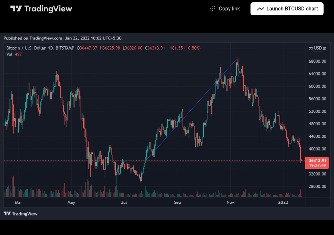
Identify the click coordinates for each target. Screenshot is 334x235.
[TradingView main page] (41, 8)
